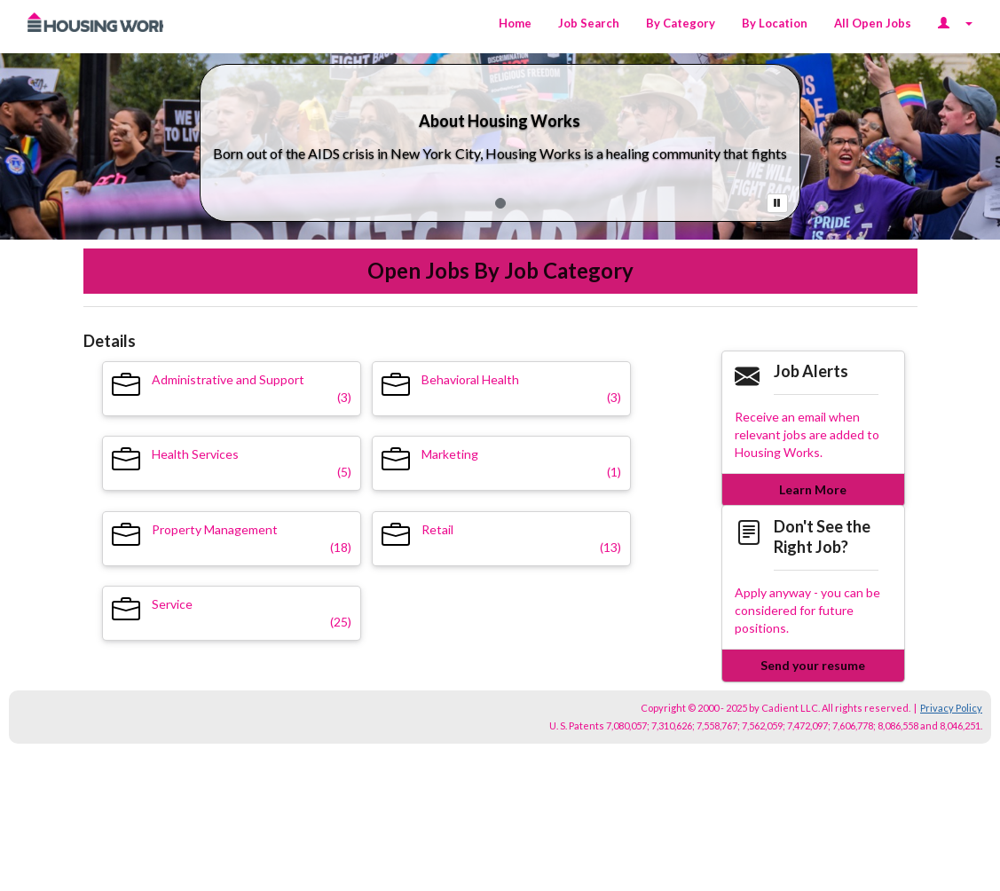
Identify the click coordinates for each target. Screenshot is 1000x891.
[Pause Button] (777, 203)
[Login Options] (955, 23)
